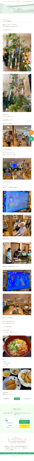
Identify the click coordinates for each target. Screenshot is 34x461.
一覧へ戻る (17, 398)
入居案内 (27, 1)
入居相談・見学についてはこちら (24, 423)
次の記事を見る (27, 398)
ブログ (13, 1)
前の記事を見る (6, 398)
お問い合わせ (29, 457)
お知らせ (24, 1)
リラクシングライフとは (8, 1)
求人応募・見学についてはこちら (24, 429)
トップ (4, 1)
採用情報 (30, 1)
